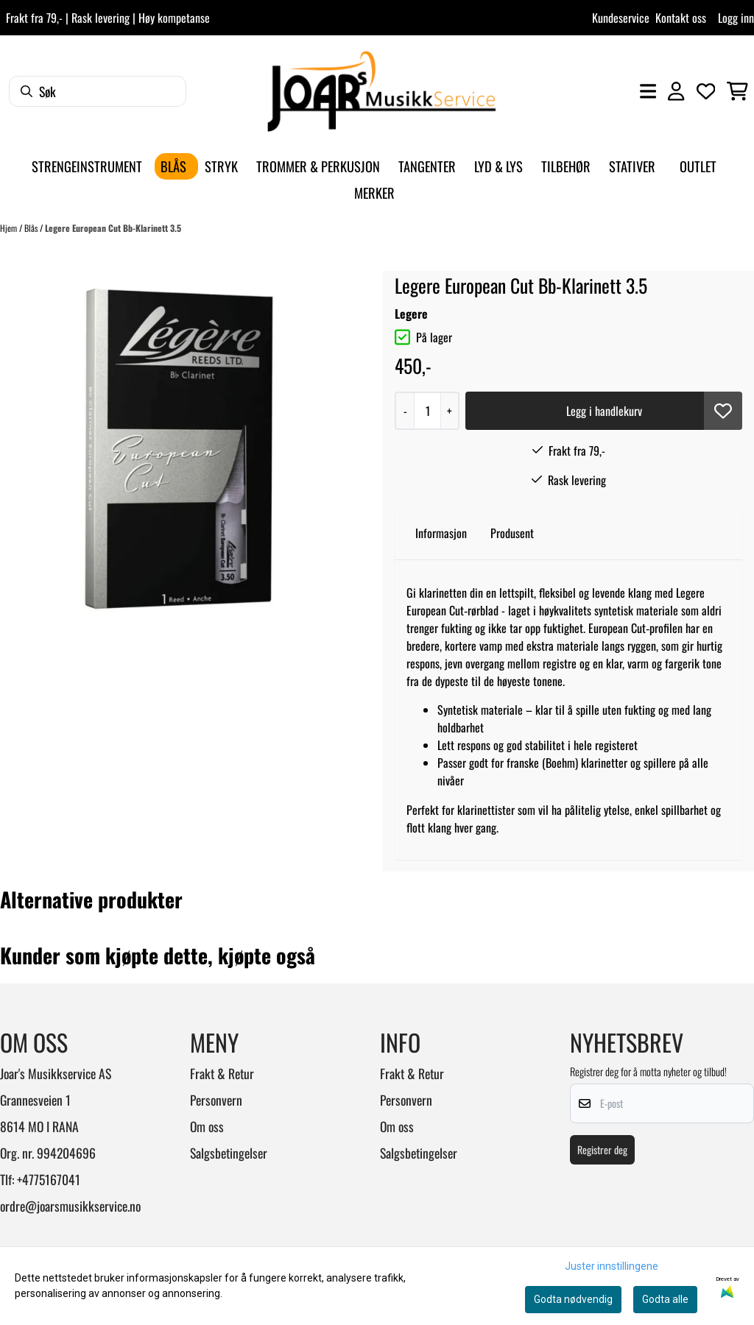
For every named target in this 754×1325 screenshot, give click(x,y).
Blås (32, 228)
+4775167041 (48, 1179)
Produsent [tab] (512, 533)
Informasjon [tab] (441, 533)
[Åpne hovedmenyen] (648, 91)
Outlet (698, 166)
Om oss (207, 1126)
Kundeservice (620, 17)
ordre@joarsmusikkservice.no (70, 1205)
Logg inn (736, 17)
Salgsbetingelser (228, 1152)
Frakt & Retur (222, 1073)
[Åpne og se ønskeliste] (706, 91)
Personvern (216, 1099)
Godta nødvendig (573, 1299)
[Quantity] (427, 410)
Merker (374, 192)
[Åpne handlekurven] (737, 91)
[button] (723, 411)
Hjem (9, 228)
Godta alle (665, 1299)
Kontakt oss (680, 17)
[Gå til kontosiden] (676, 91)
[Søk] (97, 91)
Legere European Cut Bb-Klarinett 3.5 (113, 228)
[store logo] (381, 91)
